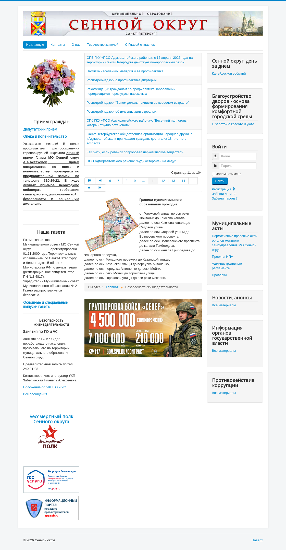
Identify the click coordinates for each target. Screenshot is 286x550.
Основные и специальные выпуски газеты (45, 304)
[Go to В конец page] (100, 188)
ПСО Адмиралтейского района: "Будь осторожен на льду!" (132, 161)
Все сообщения (35, 394)
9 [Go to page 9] (135, 181)
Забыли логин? (223, 194)
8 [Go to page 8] (126, 181)
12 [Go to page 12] (163, 181)
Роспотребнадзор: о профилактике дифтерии (122, 80)
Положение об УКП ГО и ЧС (44, 387)
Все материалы (224, 305)
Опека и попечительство (45, 136)
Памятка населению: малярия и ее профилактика (125, 71)
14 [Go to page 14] (183, 181)
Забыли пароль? (225, 198)
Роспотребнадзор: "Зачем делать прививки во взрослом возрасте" (138, 102)
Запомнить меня (228, 174)
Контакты (58, 44)
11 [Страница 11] (153, 181)
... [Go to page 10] (143, 181)
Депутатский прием (40, 129)
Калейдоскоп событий (229, 73)
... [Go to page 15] (193, 181)
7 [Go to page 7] (118, 181)
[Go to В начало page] (89, 180)
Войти (220, 181)
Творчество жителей (102, 44)
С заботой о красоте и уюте (233, 124)
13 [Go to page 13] (173, 181)
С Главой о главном (140, 44)
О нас (76, 44)
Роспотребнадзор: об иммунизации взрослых (121, 111)
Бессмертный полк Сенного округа (51, 419)
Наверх (257, 540)
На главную (35, 44)
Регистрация (224, 189)
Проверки (219, 275)
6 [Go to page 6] (110, 181)
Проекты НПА (222, 257)
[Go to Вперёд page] (89, 188)
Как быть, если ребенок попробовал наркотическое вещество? (135, 152)
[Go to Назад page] (100, 180)
